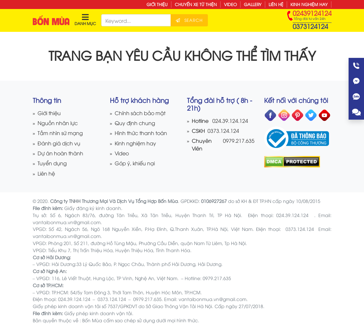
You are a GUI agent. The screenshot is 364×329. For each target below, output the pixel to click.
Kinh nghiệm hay (309, 4)
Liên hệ (276, 4)
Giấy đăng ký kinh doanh (92, 208)
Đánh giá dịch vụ (59, 143)
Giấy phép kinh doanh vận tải (98, 313)
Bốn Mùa (92, 320)
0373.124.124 (222, 130)
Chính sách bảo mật (140, 112)
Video (230, 4)
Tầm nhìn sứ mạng (60, 132)
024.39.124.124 (230, 120)
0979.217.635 (238, 140)
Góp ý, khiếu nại (135, 163)
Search (189, 20)
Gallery (253, 4)
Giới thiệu (157, 4)
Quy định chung (135, 122)
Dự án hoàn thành (60, 153)
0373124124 (310, 26)
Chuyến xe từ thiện (196, 4)
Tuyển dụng (52, 163)
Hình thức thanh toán (141, 132)
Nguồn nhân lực (58, 122)
